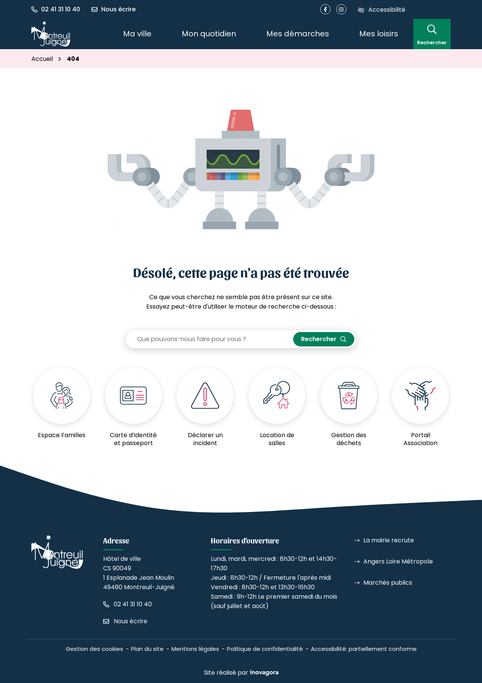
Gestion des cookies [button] (94, 649)
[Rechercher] (432, 34)
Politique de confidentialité (265, 649)
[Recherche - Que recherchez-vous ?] (210, 339)
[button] (58, 9)
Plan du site (147, 649)
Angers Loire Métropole (398, 561)
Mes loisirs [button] (378, 33)
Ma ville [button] (137, 33)
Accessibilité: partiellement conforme (364, 649)
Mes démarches (297, 33)
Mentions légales (195, 649)
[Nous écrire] (113, 9)
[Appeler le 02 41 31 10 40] (127, 604)
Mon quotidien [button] (209, 33)
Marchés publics (387, 582)
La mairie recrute (388, 540)
